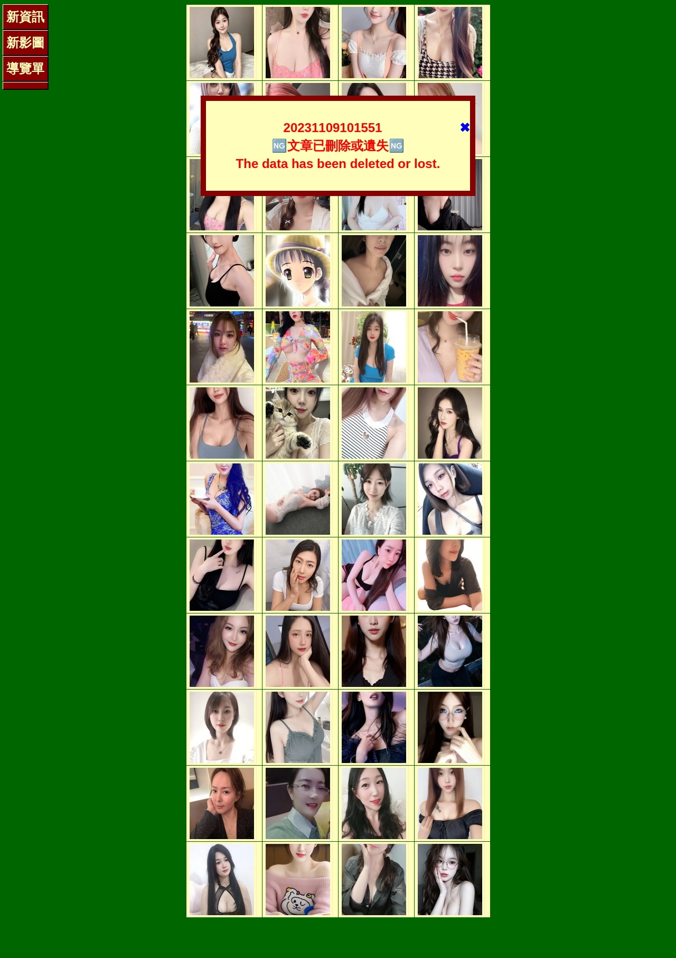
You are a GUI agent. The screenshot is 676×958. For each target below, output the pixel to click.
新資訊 (25, 17)
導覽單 (25, 68)
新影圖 (25, 42)
